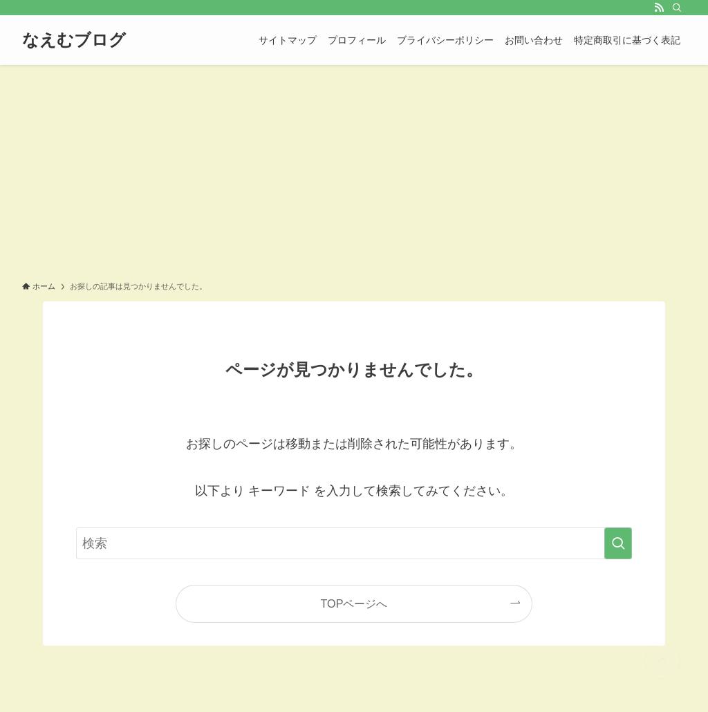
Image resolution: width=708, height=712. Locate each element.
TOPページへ (354, 603)
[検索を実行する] (618, 543)
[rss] (659, 7)
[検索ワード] (354, 543)
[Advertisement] (354, 168)
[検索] (677, 7)
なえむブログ (74, 40)
